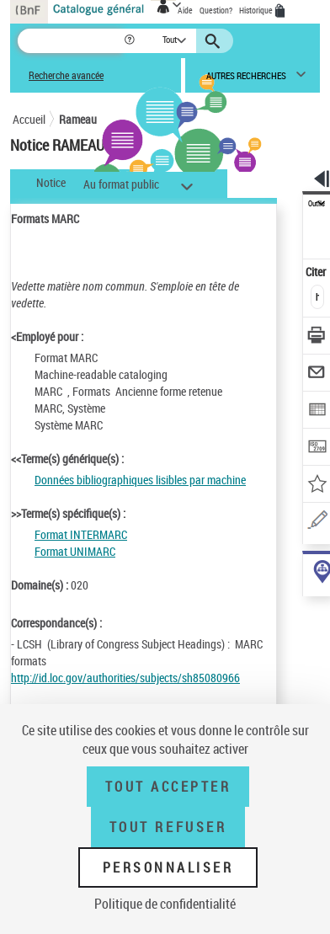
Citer (317, 272)
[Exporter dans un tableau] (317, 411)
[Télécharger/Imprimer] (317, 337)
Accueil (29, 119)
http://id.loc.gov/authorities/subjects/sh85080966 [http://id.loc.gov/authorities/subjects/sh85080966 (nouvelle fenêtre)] (125, 678)
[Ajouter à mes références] (317, 485)
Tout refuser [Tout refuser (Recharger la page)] (167, 827)
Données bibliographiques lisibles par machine (140, 480)
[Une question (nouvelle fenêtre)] (317, 522)
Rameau (78, 119)
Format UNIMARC (75, 551)
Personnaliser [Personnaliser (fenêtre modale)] (168, 867)
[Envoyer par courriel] (317, 374)
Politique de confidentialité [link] (165, 903)
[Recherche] (70, 41)
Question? (216, 10)
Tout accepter (168, 786)
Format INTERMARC (81, 534)
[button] (131, 41)
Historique (256, 10)
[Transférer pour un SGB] (317, 448)
